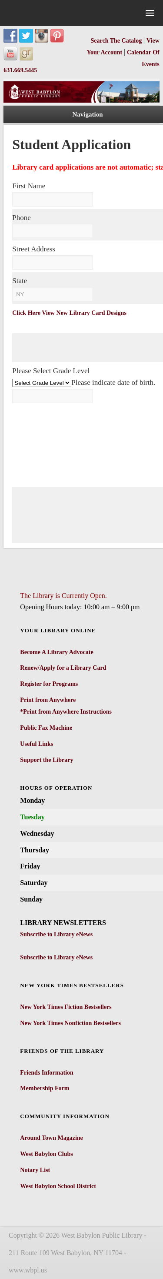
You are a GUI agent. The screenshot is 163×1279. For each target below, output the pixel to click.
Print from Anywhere (48, 700)
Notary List (35, 1170)
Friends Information (46, 1072)
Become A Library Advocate (56, 652)
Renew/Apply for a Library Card (63, 668)
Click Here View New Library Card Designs (69, 313)
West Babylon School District (58, 1186)
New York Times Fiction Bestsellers (66, 1007)
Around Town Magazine (51, 1138)
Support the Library (46, 760)
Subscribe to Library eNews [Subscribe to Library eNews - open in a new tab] (56, 934)
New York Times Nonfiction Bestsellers (70, 1023)
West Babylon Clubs (46, 1154)
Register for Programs (49, 684)
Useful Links (36, 744)
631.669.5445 (20, 70)
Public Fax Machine (46, 728)
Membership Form (44, 1088)
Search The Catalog (117, 40)
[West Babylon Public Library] (81, 100)
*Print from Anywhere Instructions (66, 711)
